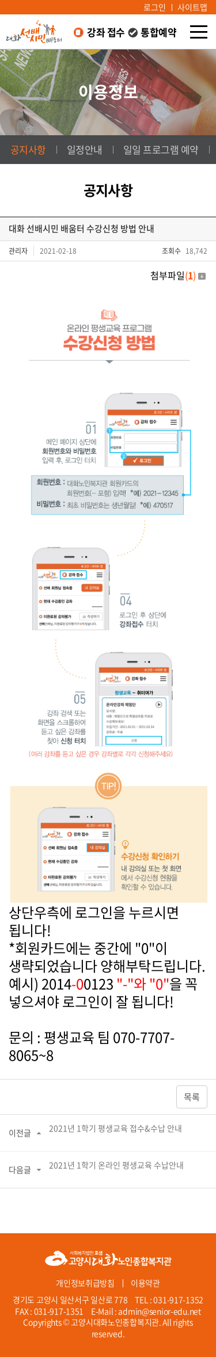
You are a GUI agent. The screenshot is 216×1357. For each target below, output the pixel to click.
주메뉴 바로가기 (0, 0)
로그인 (154, 7)
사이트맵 (192, 7)
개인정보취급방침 (85, 1283)
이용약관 (145, 1283)
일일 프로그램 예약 (161, 149)
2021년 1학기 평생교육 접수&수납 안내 (115, 1128)
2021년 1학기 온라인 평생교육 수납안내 (116, 1165)
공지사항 (28, 149)
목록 (192, 1097)
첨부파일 (178, 275)
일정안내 (85, 149)
